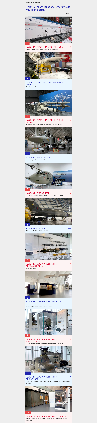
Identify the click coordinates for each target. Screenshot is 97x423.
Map (67, 13)
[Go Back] (70, 2)
